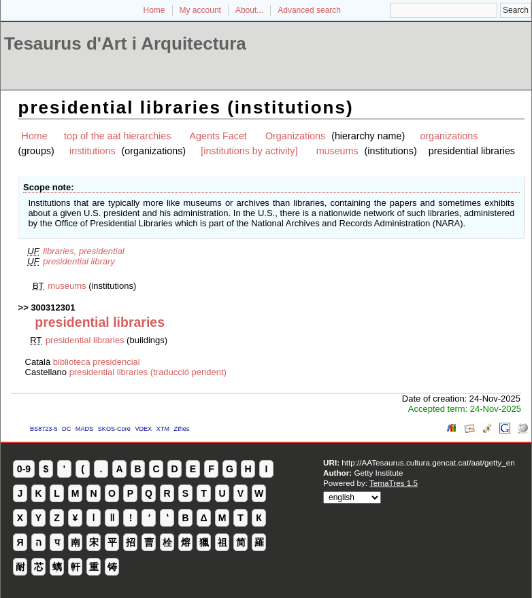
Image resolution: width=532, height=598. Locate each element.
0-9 (24, 468)
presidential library (79, 261)
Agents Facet (218, 135)
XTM (162, 428)
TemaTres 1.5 (393, 482)
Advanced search (309, 10)
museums (337, 150)
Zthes (182, 428)
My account (200, 10)
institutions (92, 150)
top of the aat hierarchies (117, 135)
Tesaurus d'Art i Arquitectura (125, 43)
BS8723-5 (43, 428)
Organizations (295, 135)
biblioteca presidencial (96, 362)
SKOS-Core (114, 428)
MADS (84, 428)
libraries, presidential (83, 251)
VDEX (143, 428)
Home (154, 10)
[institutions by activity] (249, 150)
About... (249, 10)
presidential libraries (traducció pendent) (148, 372)
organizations (449, 135)
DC (66, 428)
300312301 (53, 307)
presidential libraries (85, 340)
